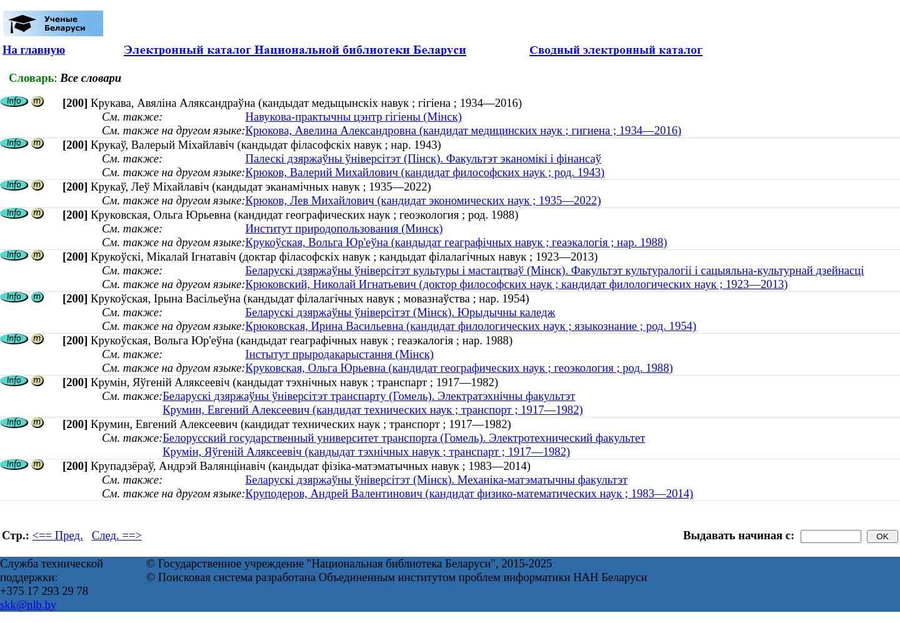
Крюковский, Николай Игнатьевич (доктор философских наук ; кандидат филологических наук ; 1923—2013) (516, 284)
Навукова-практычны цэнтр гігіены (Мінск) (353, 116)
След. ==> (117, 535)
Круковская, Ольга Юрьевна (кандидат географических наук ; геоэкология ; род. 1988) (458, 367)
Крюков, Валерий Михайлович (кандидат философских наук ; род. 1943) (424, 172)
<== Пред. (57, 535)
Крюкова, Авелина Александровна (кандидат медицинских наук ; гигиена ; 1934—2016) (463, 130)
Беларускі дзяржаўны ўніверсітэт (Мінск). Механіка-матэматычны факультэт (436, 479)
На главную (33, 49)
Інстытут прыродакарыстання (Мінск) (339, 354)
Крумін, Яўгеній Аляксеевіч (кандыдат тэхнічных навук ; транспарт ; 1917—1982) (366, 451)
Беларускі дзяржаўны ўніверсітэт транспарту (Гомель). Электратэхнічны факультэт (368, 395)
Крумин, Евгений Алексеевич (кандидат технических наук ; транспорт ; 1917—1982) (372, 409)
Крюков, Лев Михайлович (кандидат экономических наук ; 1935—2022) (423, 200)
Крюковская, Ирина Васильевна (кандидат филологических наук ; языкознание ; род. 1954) (470, 325)
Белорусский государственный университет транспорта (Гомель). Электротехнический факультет (403, 437)
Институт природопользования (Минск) (343, 228)
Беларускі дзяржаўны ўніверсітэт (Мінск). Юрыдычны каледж (400, 312)
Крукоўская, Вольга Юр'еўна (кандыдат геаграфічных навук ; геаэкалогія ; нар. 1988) (456, 242)
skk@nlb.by (28, 604)
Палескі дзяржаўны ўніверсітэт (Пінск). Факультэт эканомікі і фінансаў (423, 158)
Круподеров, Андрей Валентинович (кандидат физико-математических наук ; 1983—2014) (469, 493)
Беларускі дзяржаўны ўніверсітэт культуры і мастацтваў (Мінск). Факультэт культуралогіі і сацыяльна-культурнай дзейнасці (554, 270)
